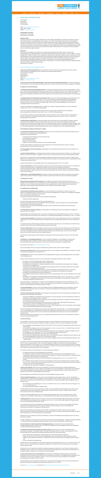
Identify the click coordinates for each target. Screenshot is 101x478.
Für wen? (58, 13)
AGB (78, 473)
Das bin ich (65, 13)
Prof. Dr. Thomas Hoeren (31, 465)
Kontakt (71, 13)
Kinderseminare (50, 13)
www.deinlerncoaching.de (29, 29)
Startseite (24, 13)
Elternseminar (41, 13)
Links (77, 13)
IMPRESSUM (72, 473)
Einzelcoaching (32, 13)
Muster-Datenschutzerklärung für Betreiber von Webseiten (57, 465)
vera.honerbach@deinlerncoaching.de (31, 26)
